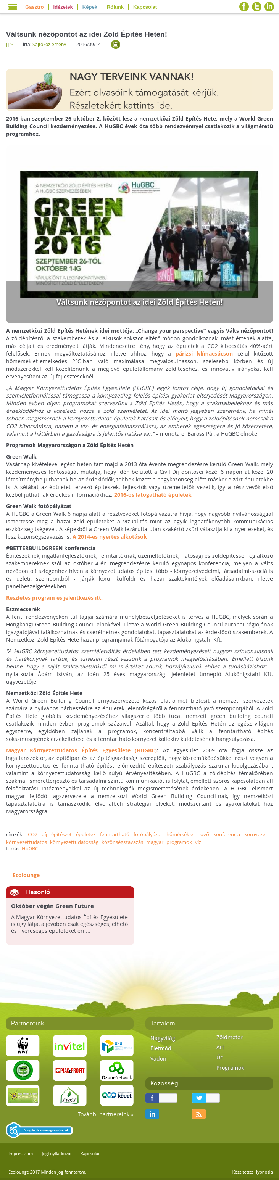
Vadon (158, 1058)
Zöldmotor (229, 1037)
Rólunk (115, 7)
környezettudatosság (74, 842)
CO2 (32, 834)
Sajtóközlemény (49, 44)
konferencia (226, 834)
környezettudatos (26, 842)
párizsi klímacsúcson (204, 353)
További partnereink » (106, 1114)
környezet (255, 834)
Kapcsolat (145, 7)
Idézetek (63, 7)
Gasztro (34, 7)
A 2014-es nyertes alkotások (110, 536)
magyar (154, 842)
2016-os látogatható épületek (153, 494)
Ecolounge (26, 875)
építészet (61, 834)
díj (44, 834)
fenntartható (114, 834)
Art (220, 1047)
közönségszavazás (122, 842)
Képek (89, 7)
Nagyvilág (162, 1038)
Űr (219, 1057)
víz (198, 842)
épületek (86, 834)
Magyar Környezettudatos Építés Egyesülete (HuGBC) (81, 750)
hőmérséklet (180, 834)
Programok (230, 1067)
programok (179, 842)
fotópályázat (148, 834)
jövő (204, 834)
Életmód (160, 1048)
